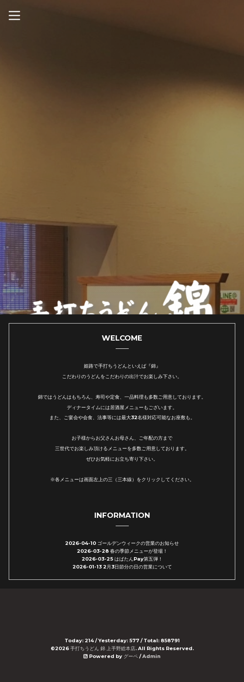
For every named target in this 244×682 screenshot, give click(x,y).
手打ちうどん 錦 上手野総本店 (102, 648)
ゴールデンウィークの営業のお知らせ (138, 543)
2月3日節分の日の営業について (137, 567)
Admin (151, 656)
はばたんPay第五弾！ (138, 559)
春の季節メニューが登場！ (139, 551)
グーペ (131, 656)
